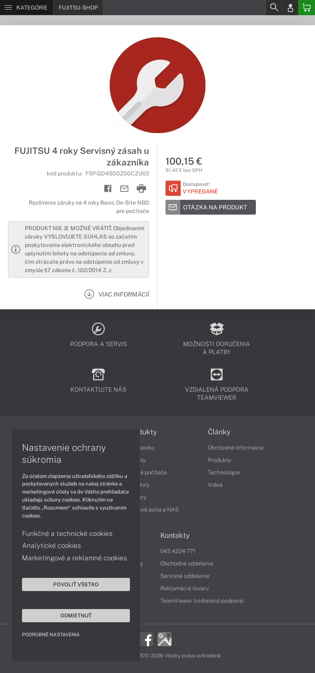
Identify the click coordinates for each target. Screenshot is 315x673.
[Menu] (26, 7)
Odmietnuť (76, 615)
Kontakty (175, 535)
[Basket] (306, 7)
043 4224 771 (177, 551)
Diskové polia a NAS (153, 509)
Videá (215, 485)
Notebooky (141, 447)
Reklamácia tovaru (184, 588)
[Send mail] (124, 189)
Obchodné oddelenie (186, 563)
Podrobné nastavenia (51, 634)
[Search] (274, 7)
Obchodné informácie (236, 447)
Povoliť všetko (76, 584)
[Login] (290, 7)
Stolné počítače (147, 472)
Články (219, 432)
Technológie (224, 472)
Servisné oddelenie (184, 576)
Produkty (142, 432)
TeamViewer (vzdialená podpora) (202, 600)
